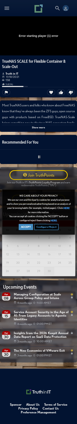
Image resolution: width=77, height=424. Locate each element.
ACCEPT (26, 227)
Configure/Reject (46, 227)
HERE (66, 208)
